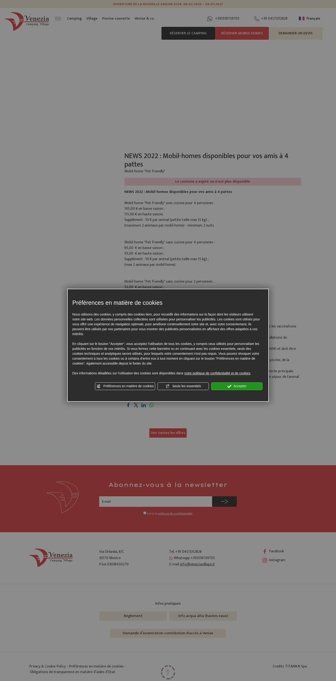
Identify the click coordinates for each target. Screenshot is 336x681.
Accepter (236, 386)
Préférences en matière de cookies (125, 386)
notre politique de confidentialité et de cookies (217, 373)
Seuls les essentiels (183, 386)
